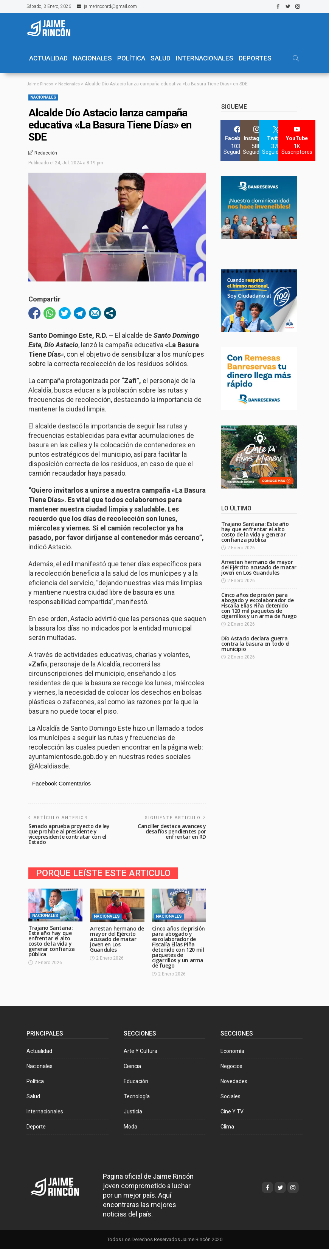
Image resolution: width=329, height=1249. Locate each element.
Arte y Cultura (140, 1051)
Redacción (45, 153)
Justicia (133, 1111)
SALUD (161, 58)
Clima (227, 1127)
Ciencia (132, 1066)
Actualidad (39, 1051)
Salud (33, 1096)
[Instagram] (256, 140)
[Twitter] (276, 140)
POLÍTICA (131, 58)
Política (35, 1081)
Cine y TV (232, 1111)
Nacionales (43, 97)
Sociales (230, 1096)
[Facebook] (237, 140)
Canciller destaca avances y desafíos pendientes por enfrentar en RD (172, 831)
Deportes (255, 58)
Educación (136, 1081)
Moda (130, 1127)
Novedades (233, 1081)
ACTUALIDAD (48, 58)
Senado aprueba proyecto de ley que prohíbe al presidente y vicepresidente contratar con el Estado (68, 833)
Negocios (231, 1066)
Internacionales (204, 58)
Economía (232, 1051)
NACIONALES (92, 58)
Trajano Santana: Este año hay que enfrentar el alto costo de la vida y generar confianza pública (51, 941)
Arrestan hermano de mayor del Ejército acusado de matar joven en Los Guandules (117, 939)
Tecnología (137, 1096)
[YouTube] (296, 140)
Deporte (36, 1127)
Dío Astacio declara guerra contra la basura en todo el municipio (255, 643)
